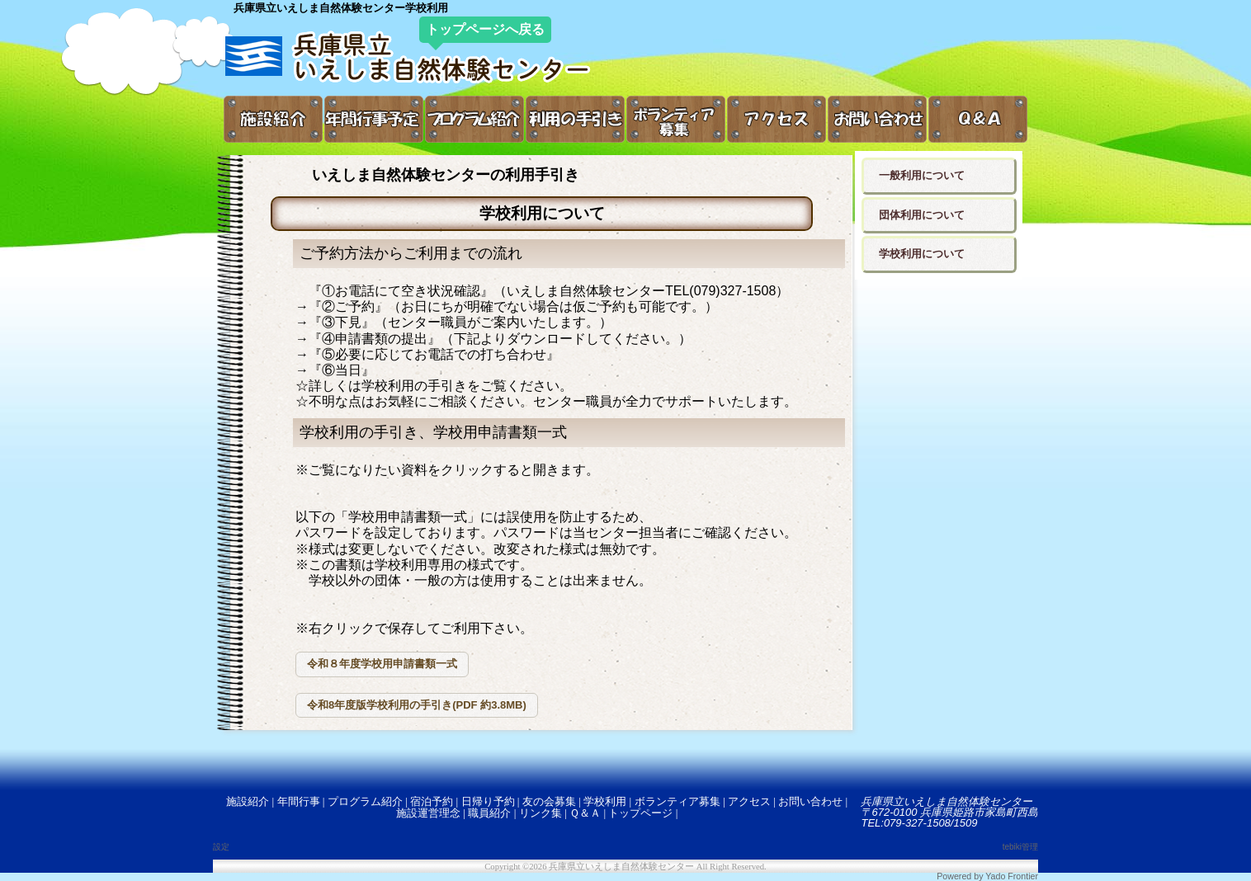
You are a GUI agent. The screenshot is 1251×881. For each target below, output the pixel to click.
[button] (382, 664)
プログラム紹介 (365, 801)
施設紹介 (247, 801)
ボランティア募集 (677, 801)
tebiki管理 (1020, 846)
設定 (221, 846)
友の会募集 (549, 801)
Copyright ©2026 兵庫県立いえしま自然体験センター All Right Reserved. (625, 866)
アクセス (749, 801)
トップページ (640, 813)
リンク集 (540, 813)
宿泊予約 (431, 801)
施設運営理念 (428, 813)
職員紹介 (489, 813)
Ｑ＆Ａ (585, 813)
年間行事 (298, 801)
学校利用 (604, 801)
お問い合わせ (810, 801)
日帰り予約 (488, 801)
